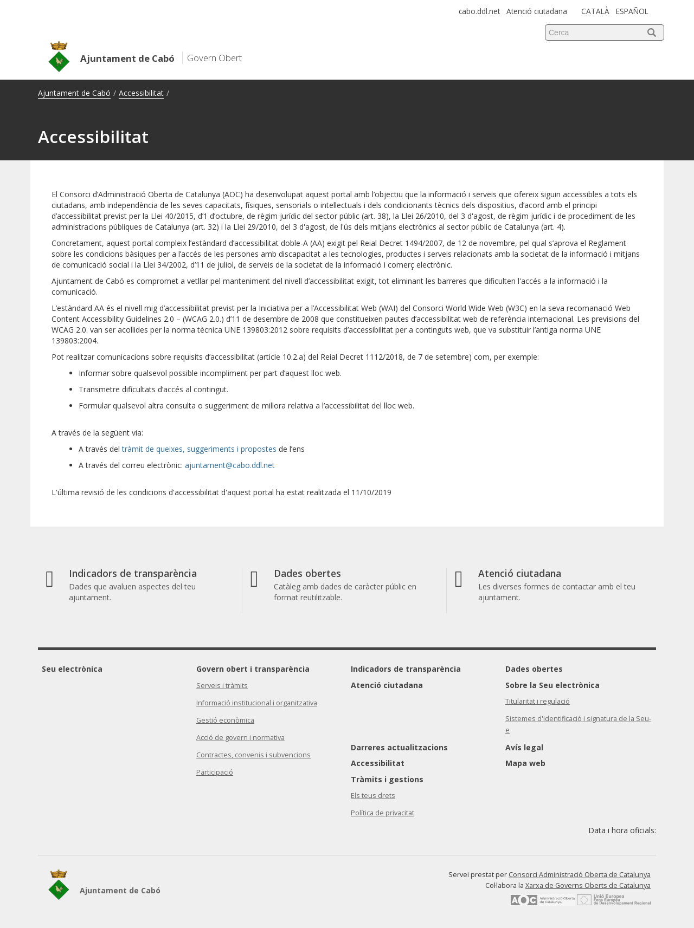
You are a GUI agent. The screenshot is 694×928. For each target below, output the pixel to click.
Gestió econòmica (225, 720)
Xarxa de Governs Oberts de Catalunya (588, 885)
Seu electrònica (72, 669)
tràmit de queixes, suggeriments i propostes (199, 449)
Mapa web (525, 763)
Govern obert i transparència (253, 669)
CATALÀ (595, 11)
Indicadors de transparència (406, 669)
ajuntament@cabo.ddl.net (230, 465)
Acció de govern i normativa (240, 737)
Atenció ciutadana (536, 11)
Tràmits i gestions (387, 779)
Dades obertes (534, 669)
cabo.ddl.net (479, 11)
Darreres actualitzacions (399, 747)
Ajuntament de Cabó (74, 93)
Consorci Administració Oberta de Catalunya (580, 874)
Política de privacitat (382, 812)
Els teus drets (373, 795)
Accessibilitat (141, 93)
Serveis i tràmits (222, 685)
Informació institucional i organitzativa (256, 703)
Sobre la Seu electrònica (552, 685)
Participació (214, 772)
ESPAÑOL (632, 11)
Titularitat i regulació (537, 701)
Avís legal (524, 747)
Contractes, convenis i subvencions (253, 755)
